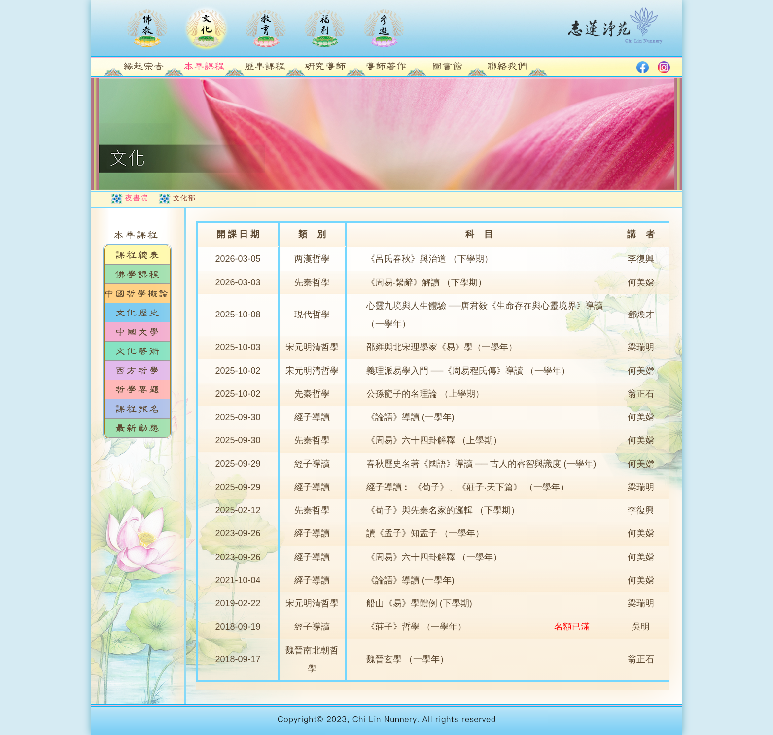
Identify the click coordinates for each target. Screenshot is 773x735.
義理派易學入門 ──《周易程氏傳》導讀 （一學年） (468, 371)
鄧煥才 (641, 314)
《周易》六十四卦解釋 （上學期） (434, 440)
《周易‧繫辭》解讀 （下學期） (426, 282)
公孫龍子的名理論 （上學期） (425, 394)
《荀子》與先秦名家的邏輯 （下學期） (443, 510)
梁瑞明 (641, 347)
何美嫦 (641, 282)
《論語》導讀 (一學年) (410, 417)
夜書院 (136, 198)
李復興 (641, 259)
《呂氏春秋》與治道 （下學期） (429, 259)
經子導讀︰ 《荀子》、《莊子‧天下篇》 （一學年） (467, 487)
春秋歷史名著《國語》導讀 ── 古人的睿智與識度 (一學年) (481, 464)
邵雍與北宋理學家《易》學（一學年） (441, 347)
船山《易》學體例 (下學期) (419, 603)
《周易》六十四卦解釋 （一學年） (434, 557)
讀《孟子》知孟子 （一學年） (425, 533)
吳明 (641, 626)
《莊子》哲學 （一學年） (416, 626)
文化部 (184, 198)
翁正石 (641, 394)
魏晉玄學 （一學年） (407, 659)
